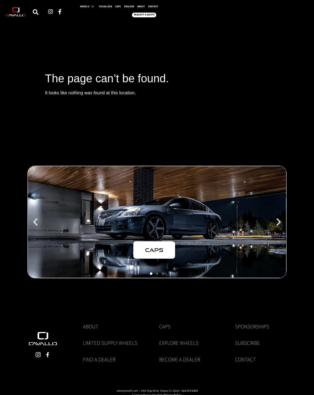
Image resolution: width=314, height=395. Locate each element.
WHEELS (149, 14)
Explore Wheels (178, 343)
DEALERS (204, 14)
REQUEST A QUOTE (267, 14)
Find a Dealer (99, 359)
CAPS (189, 14)
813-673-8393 (190, 390)
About (90, 326)
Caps (165, 326)
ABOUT (220, 14)
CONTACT (237, 14)
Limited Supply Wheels (110, 343)
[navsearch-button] (101, 14)
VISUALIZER (172, 14)
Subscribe (247, 343)
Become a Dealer (179, 359)
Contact (245, 359)
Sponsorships (252, 326)
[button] (35, 222)
